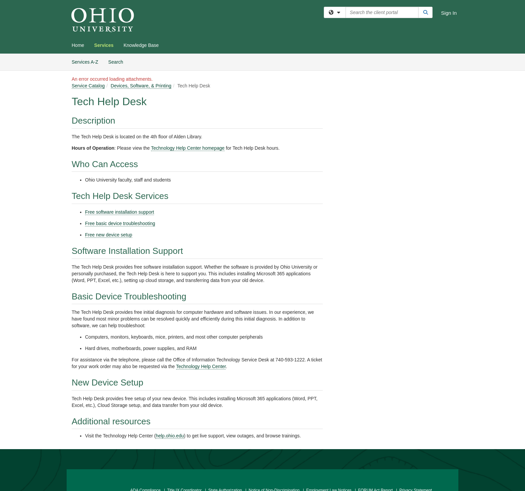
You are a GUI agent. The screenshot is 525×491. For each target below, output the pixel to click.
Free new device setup (108, 234)
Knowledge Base (141, 45)
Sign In (449, 13)
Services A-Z (85, 62)
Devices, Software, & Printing (141, 85)
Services (104, 45)
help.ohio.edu (170, 435)
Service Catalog (88, 85)
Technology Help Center (201, 366)
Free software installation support (119, 212)
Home (78, 45)
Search (118, 61)
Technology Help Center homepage (187, 148)
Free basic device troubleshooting (120, 223)
